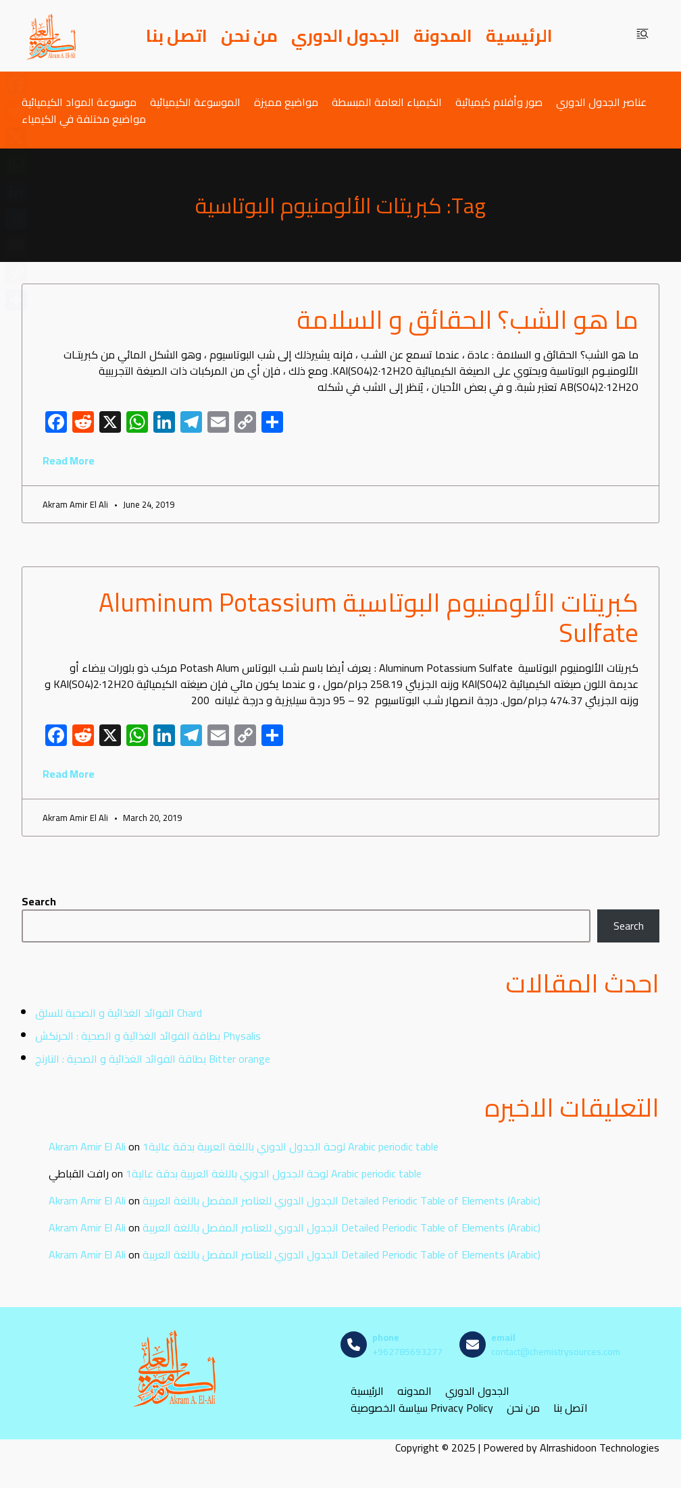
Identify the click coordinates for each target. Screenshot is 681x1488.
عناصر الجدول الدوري (601, 101)
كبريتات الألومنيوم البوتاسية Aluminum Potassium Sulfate (368, 618)
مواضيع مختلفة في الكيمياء (84, 118)
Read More (69, 460)
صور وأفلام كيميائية (499, 101)
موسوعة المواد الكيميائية (79, 101)
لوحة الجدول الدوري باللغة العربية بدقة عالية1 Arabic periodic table (290, 1146)
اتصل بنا (176, 36)
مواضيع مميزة (286, 101)
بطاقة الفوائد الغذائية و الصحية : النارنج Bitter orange (152, 1058)
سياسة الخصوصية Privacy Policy (422, 1408)
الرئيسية (519, 36)
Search (39, 901)
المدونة (442, 36)
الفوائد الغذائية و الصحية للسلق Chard (118, 1013)
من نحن (249, 36)
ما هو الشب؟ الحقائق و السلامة (467, 319)
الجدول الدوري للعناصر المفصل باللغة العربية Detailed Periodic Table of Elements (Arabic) (341, 1200)
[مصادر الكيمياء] (52, 35)
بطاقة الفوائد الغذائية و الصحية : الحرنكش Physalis (148, 1036)
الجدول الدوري (345, 36)
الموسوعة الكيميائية (195, 101)
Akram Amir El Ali (87, 1146)
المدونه (414, 1391)
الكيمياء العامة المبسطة (387, 101)
